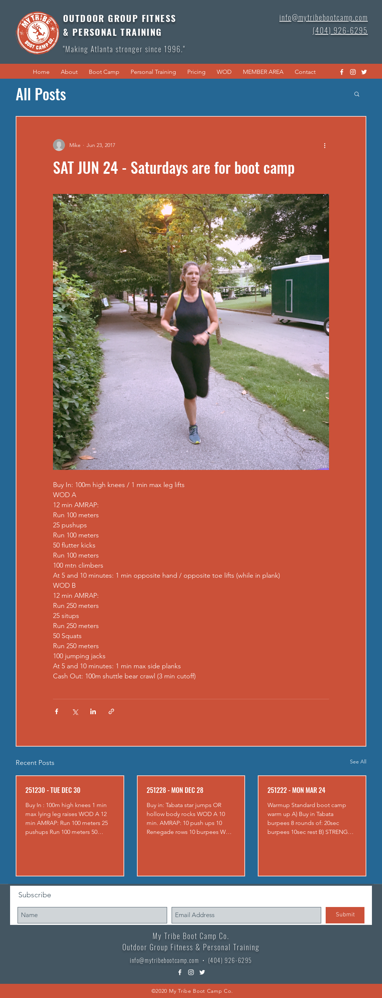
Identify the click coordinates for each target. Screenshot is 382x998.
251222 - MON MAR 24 (296, 790)
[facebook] (341, 72)
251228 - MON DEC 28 (175, 790)
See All (358, 761)
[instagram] (353, 72)
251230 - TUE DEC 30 (53, 790)
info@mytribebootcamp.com (164, 960)
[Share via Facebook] (56, 711)
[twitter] (364, 72)
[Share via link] (111, 711)
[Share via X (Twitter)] (74, 711)
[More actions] (324, 145)
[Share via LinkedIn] (93, 711)
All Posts (41, 93)
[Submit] (345, 915)
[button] (69, 72)
